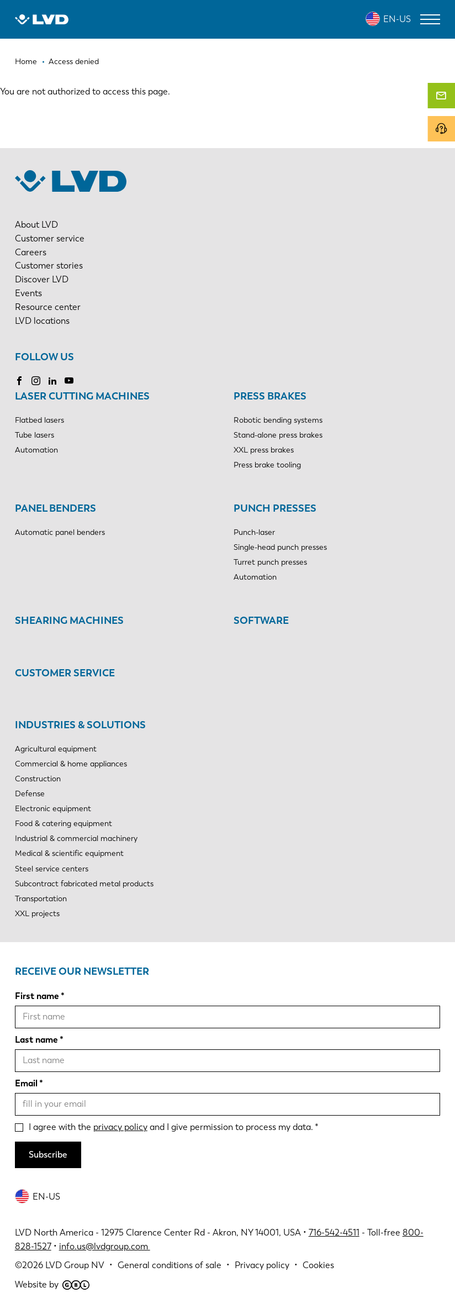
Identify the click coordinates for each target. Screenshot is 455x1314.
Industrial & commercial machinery (76, 838)
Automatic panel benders (60, 532)
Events (28, 293)
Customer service (49, 238)
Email (26, 1083)
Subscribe (48, 1154)
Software (261, 620)
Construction (38, 779)
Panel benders (55, 508)
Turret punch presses (270, 562)
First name (37, 996)
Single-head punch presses (280, 547)
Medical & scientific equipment (69, 853)
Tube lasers (34, 435)
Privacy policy (262, 1265)
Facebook (19, 380)
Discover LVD (41, 279)
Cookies (318, 1265)
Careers (30, 252)
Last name (36, 1039)
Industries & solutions (80, 725)
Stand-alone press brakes (278, 435)
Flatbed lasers (39, 420)
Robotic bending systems (278, 420)
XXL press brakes (264, 450)
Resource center (48, 307)
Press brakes (270, 396)
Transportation (41, 898)
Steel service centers (51, 869)
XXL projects (37, 913)
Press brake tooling (267, 465)
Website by (52, 1284)
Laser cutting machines (82, 396)
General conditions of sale (169, 1265)
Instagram (35, 380)
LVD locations (42, 321)
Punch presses (275, 508)
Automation (36, 450)
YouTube (69, 380)
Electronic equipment (53, 808)
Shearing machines (69, 620)
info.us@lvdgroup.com (104, 1246)
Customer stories (49, 265)
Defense (30, 793)
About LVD (36, 224)
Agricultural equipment (56, 749)
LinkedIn (52, 380)
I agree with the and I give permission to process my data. (171, 1127)
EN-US (397, 19)
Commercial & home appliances (71, 764)
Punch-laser (254, 532)
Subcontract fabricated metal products (84, 884)
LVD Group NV (74, 1265)
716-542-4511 (334, 1232)
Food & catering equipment (63, 823)
